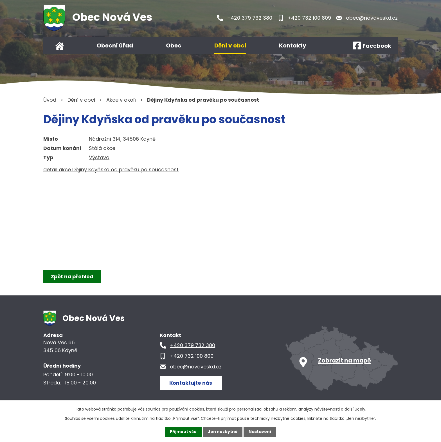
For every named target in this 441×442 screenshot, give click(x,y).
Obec (173, 45)
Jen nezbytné (222, 431)
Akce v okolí (121, 99)
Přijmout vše (183, 431)
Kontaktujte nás (190, 382)
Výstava (99, 157)
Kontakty (292, 45)
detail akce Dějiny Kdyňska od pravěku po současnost (111, 169)
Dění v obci (230, 45)
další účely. (355, 409)
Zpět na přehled (72, 276)
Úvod (59, 45)
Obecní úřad (115, 45)
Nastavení (260, 431)
